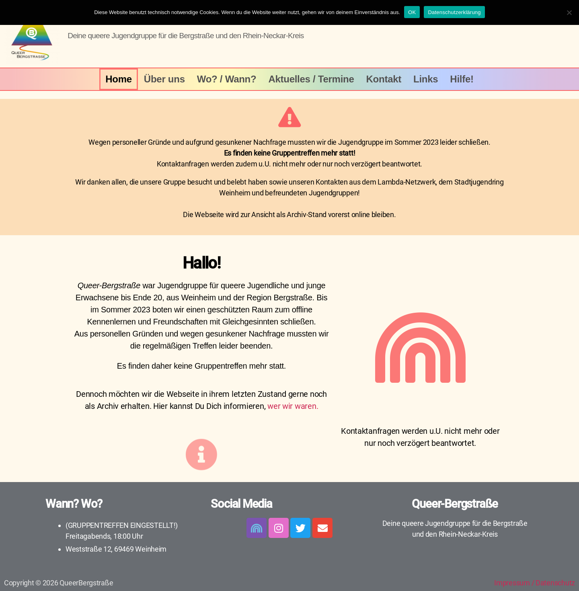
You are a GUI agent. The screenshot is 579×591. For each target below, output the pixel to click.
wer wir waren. (292, 406)
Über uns (164, 79)
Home (118, 79)
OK (412, 12)
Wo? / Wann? (227, 79)
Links (425, 79)
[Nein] (569, 12)
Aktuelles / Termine (311, 79)
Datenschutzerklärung (454, 12)
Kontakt (383, 79)
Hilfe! (461, 79)
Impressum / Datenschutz (534, 583)
